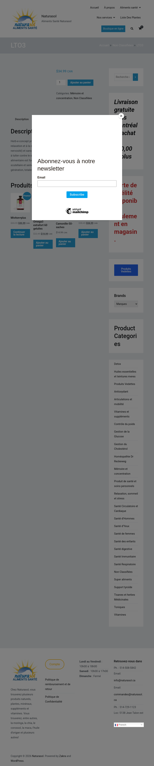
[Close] (121, 116)
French (120, 724)
